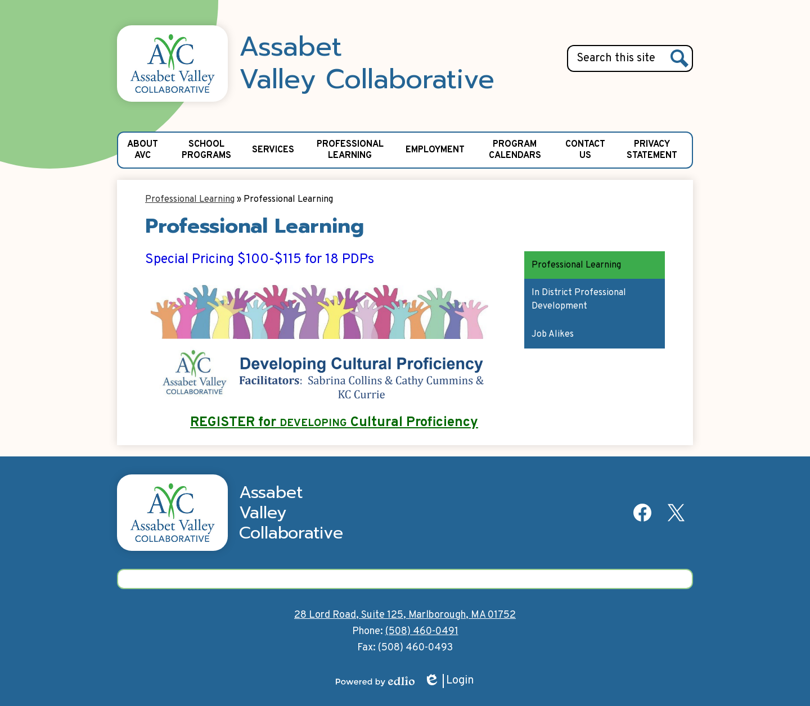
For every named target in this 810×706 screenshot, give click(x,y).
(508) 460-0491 (421, 631)
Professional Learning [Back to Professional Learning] (190, 199)
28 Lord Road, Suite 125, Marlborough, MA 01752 (405, 615)
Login (449, 681)
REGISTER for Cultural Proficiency (334, 422)
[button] (142, 150)
